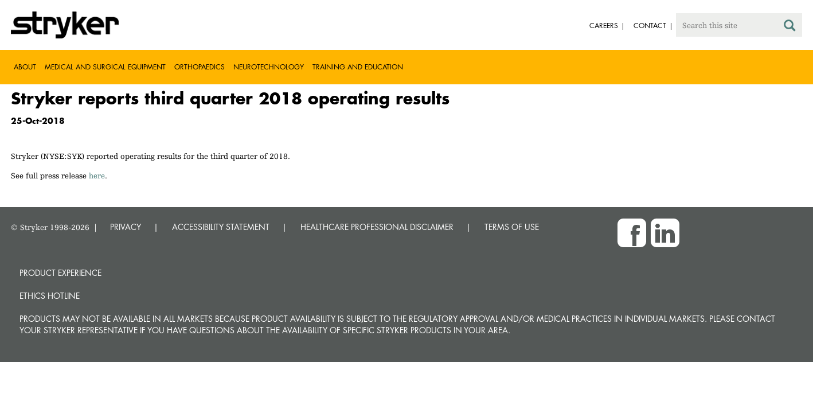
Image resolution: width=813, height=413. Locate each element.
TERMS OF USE (511, 226)
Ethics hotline (49, 295)
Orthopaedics (199, 67)
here (97, 175)
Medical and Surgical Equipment (105, 67)
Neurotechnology (268, 67)
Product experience (60, 272)
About (25, 67)
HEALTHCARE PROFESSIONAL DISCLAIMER (377, 226)
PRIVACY (125, 226)
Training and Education (357, 67)
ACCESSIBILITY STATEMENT (220, 226)
